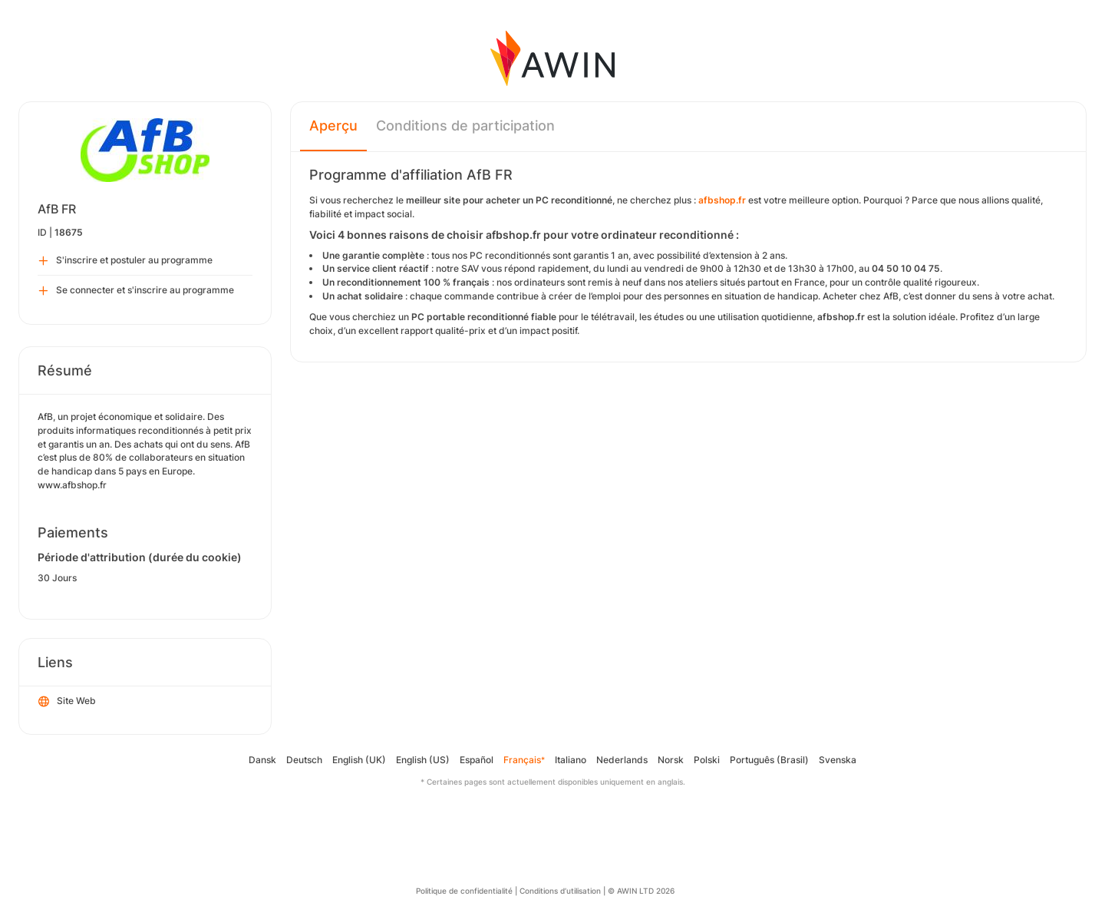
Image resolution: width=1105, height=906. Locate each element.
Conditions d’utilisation (560, 890)
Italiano (570, 759)
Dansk (262, 759)
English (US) (423, 759)
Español (476, 759)
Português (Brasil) (769, 759)
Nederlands (622, 759)
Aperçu (333, 125)
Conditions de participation (465, 125)
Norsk (671, 759)
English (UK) (359, 759)
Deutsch (304, 759)
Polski (707, 759)
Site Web (67, 701)
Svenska (837, 759)
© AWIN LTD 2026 (641, 890)
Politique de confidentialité (464, 890)
